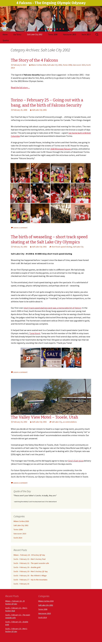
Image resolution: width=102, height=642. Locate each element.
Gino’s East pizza (76, 460)
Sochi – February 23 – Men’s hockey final (29, 559)
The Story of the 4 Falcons (34, 60)
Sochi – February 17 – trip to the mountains (30, 579)
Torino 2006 (52, 34)
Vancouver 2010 (69, 34)
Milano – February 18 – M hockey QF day (29, 555)
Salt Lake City (78, 246)
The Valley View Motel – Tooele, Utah (44, 417)
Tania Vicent (34, 333)
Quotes (6, 40)
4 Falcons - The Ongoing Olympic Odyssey (51, 2)
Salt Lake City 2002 (34, 34)
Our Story (17, 34)
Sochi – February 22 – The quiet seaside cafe (31, 563)
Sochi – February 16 (21, 584)
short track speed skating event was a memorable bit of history (52, 308)
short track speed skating (61, 246)
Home (5, 34)
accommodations (70, 422)
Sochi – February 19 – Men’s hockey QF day (31, 571)
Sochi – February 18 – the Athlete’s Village (30, 575)
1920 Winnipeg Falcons (60, 148)
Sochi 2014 (86, 34)
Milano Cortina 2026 (38, 65)
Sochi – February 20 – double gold (27, 567)
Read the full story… (20, 87)
